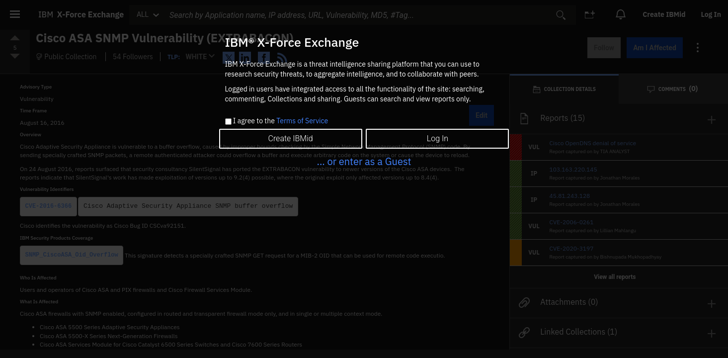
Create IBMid (290, 138)
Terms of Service (302, 120)
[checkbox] (228, 121)
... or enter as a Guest (364, 161)
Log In (437, 138)
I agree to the (280, 121)
